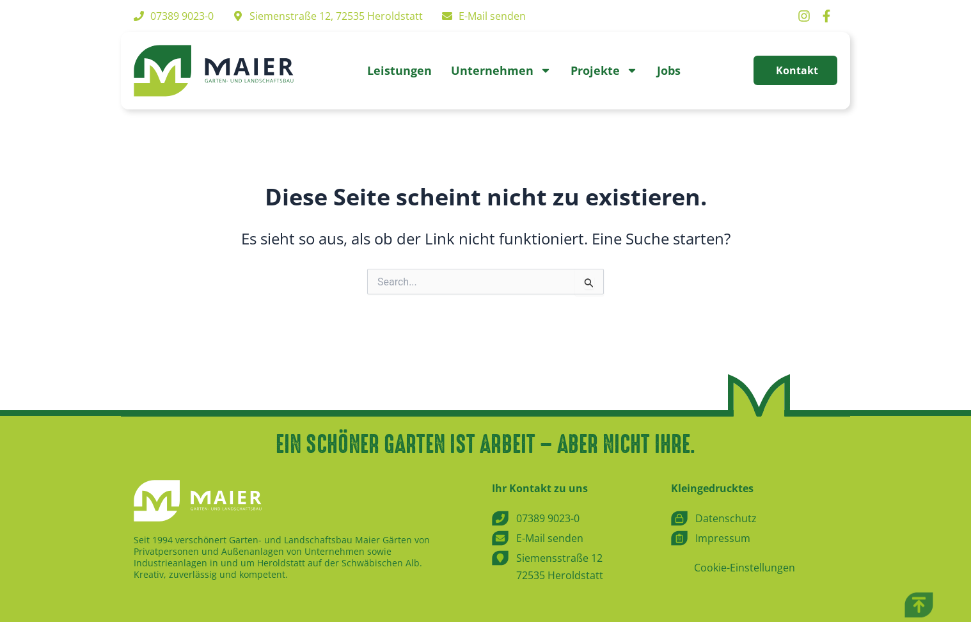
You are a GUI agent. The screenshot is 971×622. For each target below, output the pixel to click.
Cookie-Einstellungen (744, 568)
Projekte (604, 70)
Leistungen (399, 70)
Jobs (669, 70)
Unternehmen (501, 70)
